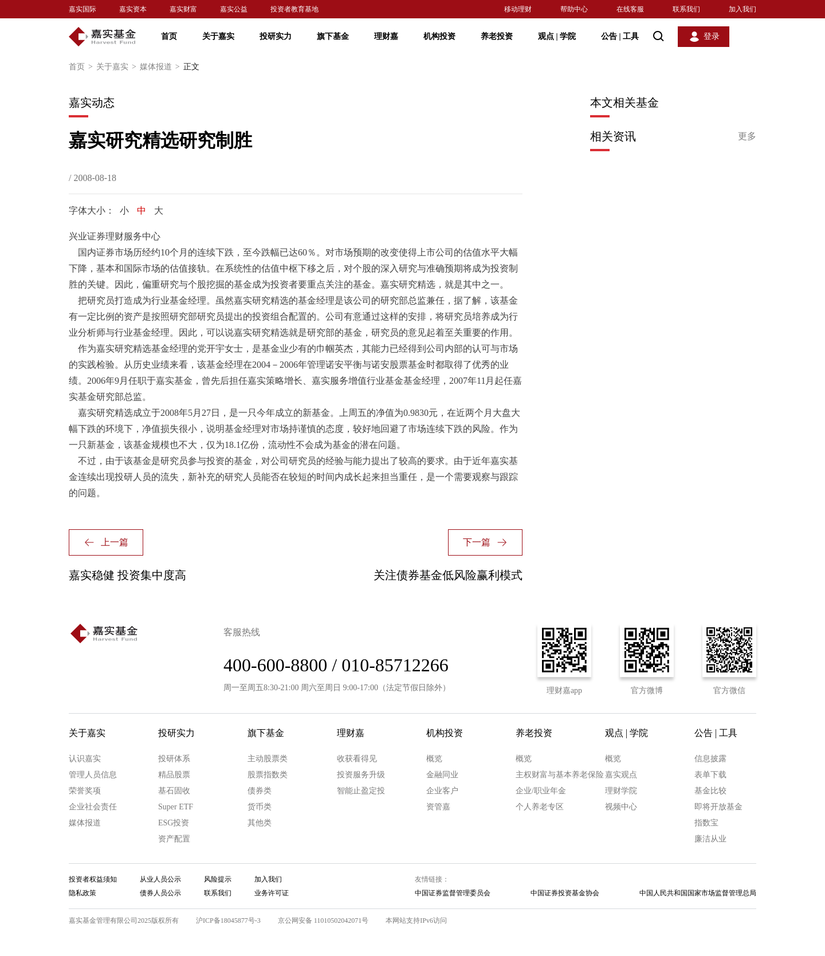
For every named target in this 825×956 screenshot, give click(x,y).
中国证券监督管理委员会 (452, 893)
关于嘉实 (218, 36)
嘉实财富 (183, 9)
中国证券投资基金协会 (565, 893)
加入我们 (742, 9)
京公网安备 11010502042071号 (323, 920)
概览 (434, 758)
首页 (169, 36)
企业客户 (442, 790)
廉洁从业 (710, 839)
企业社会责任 (93, 806)
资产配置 (174, 839)
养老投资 (497, 36)
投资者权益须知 (93, 879)
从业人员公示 (160, 879)
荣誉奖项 (85, 790)
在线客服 (630, 9)
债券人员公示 (160, 893)
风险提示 (217, 879)
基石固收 (174, 790)
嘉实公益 (233, 9)
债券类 (259, 790)
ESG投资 (173, 823)
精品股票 (174, 774)
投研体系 (174, 758)
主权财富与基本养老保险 (560, 774)
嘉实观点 (621, 774)
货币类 (259, 806)
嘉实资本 (133, 9)
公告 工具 (620, 36)
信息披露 (710, 758)
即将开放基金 (718, 806)
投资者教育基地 (294, 9)
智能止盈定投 (361, 790)
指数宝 (706, 823)
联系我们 (686, 9)
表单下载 (710, 774)
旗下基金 (333, 36)
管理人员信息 (93, 774)
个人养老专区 (540, 806)
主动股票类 (267, 758)
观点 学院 (557, 36)
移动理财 (518, 9)
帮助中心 (574, 9)
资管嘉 (438, 806)
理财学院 (621, 790)
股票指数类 (267, 774)
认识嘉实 (85, 758)
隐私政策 (82, 893)
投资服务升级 (361, 774)
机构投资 (439, 36)
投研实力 (276, 36)
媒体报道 (161, 67)
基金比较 (710, 790)
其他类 (259, 823)
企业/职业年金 (541, 790)
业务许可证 (271, 893)
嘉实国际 (82, 9)
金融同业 (442, 774)
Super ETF (175, 806)
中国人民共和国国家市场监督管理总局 (697, 893)
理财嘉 (386, 36)
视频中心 (621, 806)
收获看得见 (357, 758)
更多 (747, 136)
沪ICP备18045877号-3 (228, 920)
